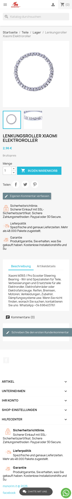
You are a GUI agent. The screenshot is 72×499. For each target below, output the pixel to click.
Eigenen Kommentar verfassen (26, 196)
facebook (9, 493)
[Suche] (36, 16)
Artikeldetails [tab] (46, 266)
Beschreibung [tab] (21, 266)
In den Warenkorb (39, 170)
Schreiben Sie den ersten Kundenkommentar (37, 332)
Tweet (25, 184)
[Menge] (7, 171)
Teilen (15, 184)
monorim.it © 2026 (15, 486)
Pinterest (34, 184)
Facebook (6, 360)
